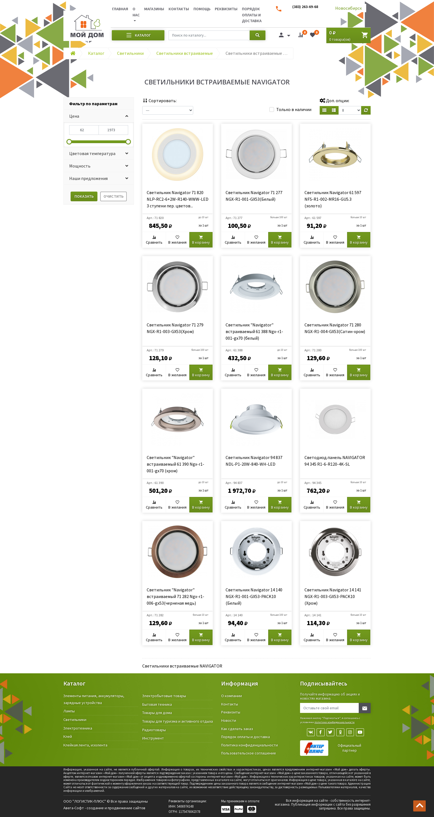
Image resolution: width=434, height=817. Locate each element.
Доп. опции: (334, 100)
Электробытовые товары (164, 695)
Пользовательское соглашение (248, 753)
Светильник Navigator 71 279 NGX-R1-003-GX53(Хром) (175, 328)
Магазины (154, 8)
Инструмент (153, 738)
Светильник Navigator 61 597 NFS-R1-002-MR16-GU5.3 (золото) (332, 199)
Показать (84, 196)
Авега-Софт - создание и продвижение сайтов (104, 807)
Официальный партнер (349, 748)
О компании (231, 695)
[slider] (69, 142)
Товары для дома (157, 712)
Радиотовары (154, 729)
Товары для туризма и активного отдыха (177, 721)
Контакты (179, 8)
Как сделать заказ (237, 728)
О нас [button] (136, 11)
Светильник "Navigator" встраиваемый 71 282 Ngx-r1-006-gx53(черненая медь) (175, 596)
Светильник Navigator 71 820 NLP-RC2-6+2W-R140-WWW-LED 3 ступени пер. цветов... (177, 199)
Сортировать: (159, 100)
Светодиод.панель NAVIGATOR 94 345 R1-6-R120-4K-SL (334, 461)
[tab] (99, 103)
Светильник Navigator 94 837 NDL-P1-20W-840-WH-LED (254, 461)
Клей (67, 736)
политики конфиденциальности (334, 722)
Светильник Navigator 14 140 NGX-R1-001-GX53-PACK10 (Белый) (254, 596)
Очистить (113, 196)
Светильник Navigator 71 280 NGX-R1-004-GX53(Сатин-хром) (334, 328)
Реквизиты (226, 8)
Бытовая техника (157, 704)
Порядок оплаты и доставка (252, 14)
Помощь (201, 8)
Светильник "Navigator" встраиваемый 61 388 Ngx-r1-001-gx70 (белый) (254, 331)
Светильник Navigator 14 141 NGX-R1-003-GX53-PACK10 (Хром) (332, 596)
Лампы (69, 710)
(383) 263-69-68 (305, 6)
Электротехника (77, 728)
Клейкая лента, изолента (85, 745)
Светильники (74, 719)
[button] (99, 116)
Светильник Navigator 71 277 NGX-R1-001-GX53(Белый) (254, 196)
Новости (228, 720)
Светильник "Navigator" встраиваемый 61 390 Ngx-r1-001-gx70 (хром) (175, 464)
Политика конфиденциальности (249, 745)
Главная (120, 8)
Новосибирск (348, 8)
